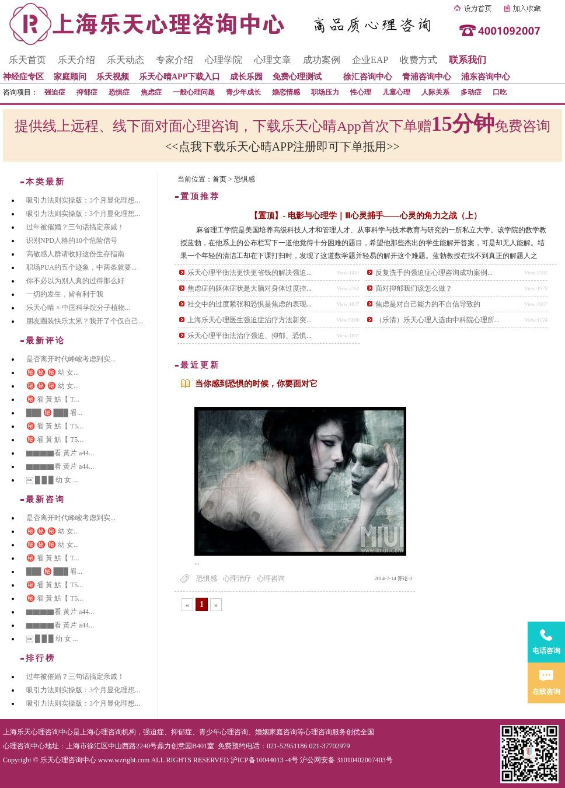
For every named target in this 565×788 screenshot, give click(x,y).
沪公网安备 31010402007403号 (346, 760)
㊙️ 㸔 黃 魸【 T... (52, 399)
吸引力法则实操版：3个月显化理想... (83, 200)
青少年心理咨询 (223, 732)
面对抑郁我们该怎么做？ (413, 288)
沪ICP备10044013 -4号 (264, 760)
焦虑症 (151, 92)
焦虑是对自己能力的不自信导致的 (427, 304)
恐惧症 (119, 92)
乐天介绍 (76, 60)
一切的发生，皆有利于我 (64, 294)
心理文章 (272, 60)
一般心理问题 (194, 92)
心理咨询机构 (115, 732)
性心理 (360, 92)
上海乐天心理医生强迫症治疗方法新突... (249, 320)
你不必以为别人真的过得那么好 (75, 281)
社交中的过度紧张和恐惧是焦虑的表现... (249, 304)
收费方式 (418, 60)
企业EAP (370, 60)
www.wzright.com (124, 760)
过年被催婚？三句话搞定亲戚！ (75, 227)
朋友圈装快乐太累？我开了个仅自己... (85, 321)
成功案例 (321, 60)
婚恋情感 (286, 92)
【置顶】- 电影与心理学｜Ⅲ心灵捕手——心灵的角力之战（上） (365, 215)
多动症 (471, 92)
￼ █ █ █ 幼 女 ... (52, 480)
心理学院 (223, 60)
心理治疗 (237, 578)
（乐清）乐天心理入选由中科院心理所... (437, 320)
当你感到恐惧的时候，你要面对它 (256, 383)
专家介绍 (174, 60)
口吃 (500, 92)
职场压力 (325, 92)
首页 (219, 179)
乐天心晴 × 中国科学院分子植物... (78, 308)
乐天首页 (27, 60)
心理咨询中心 (24, 746)
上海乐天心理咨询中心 (38, 732)
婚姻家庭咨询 (276, 732)
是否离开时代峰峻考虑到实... (71, 359)
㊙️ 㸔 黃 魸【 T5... (54, 426)
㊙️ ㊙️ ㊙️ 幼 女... (52, 372)
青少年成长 (243, 92)
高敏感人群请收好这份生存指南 (75, 254)
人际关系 (435, 92)
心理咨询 (271, 578)
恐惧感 (206, 578)
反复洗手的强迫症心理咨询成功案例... (434, 273)
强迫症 (54, 92)
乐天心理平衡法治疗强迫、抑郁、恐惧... (249, 336)
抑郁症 (86, 92)
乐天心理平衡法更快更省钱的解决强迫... (249, 273)
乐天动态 (125, 60)
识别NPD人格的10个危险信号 (71, 240)
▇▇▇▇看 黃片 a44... (60, 453)
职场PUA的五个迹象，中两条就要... (81, 267)
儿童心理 (396, 92)
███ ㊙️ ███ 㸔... (54, 413)
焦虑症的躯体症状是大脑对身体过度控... (249, 288)
